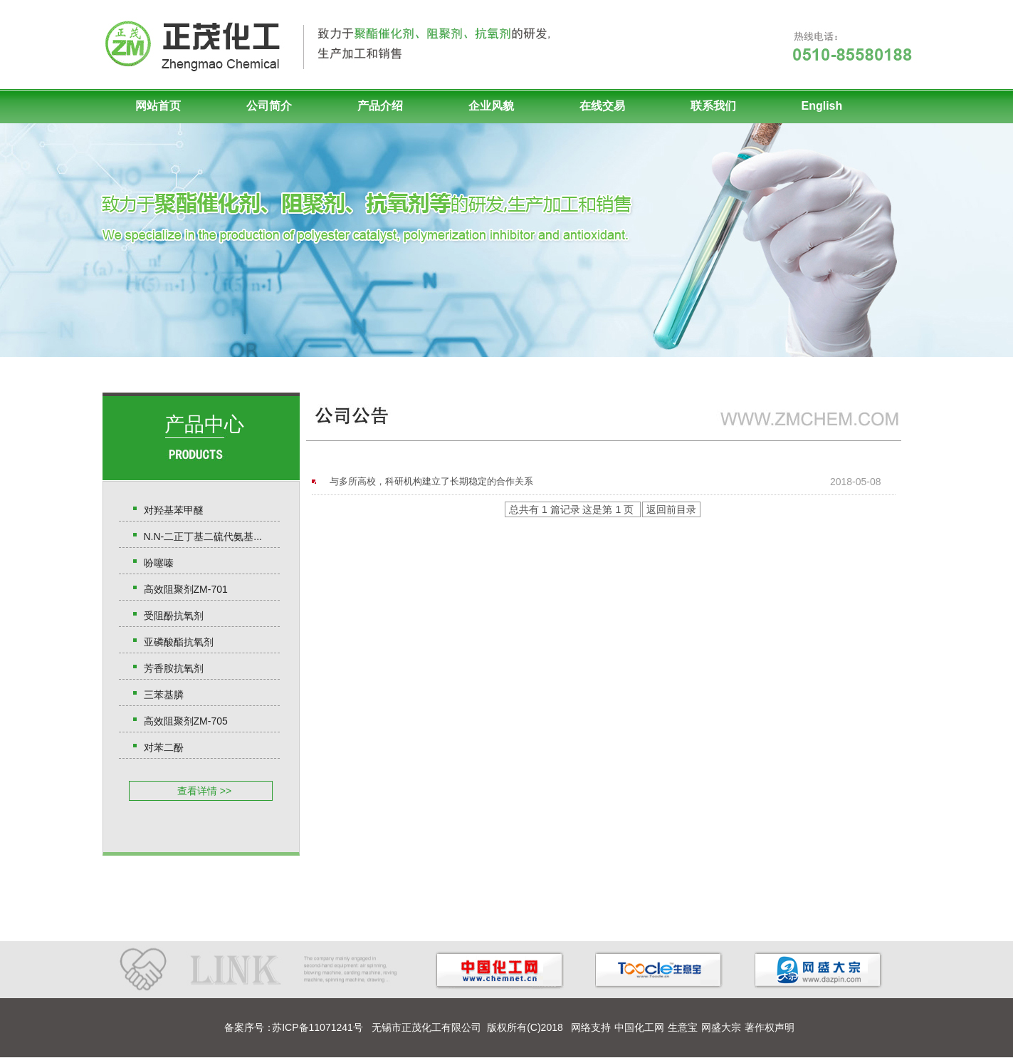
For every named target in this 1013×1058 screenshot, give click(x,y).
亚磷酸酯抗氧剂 (179, 642)
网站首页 (158, 106)
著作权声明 (769, 1027)
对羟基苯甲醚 (174, 510)
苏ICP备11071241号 (317, 1027)
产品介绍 (380, 106)
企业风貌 (491, 106)
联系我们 (713, 106)
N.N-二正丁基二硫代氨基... (203, 536)
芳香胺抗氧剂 (174, 668)
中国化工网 (639, 1027)
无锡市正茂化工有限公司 (426, 1027)
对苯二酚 (164, 747)
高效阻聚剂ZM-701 (186, 589)
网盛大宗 (721, 1027)
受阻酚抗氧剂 (174, 615)
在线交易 (602, 106)
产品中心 (204, 424)
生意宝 (683, 1027)
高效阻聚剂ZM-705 (186, 721)
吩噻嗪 (159, 563)
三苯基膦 (164, 694)
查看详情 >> (204, 791)
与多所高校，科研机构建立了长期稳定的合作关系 (431, 481)
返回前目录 (671, 509)
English (822, 106)
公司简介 (269, 106)
